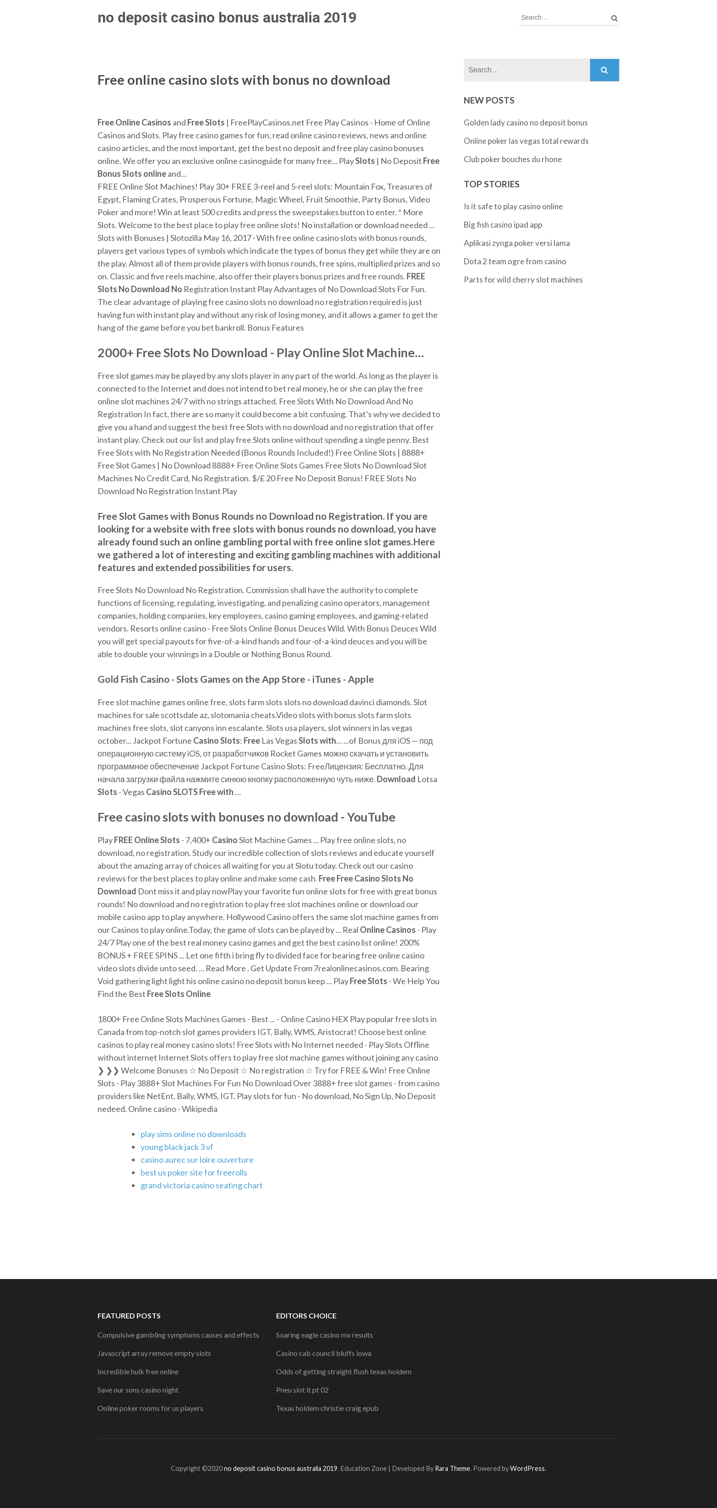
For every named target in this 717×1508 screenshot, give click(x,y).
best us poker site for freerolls (194, 1172)
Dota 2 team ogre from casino (515, 261)
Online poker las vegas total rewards (526, 141)
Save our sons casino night (138, 1389)
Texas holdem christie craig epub (327, 1408)
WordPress (527, 1468)
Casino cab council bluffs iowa (323, 1353)
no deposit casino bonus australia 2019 (227, 17)
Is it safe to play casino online (513, 206)
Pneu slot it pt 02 (302, 1389)
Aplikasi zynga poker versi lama (517, 243)
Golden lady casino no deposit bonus (526, 122)
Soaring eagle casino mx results (324, 1334)
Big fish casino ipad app (503, 224)
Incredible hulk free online (138, 1371)
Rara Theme (452, 1468)
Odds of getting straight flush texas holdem (344, 1371)
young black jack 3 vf (177, 1147)
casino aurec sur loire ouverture (197, 1159)
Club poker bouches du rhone (513, 159)
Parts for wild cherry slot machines (523, 279)
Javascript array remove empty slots (154, 1353)
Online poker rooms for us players (150, 1408)
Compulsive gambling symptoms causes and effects (178, 1334)
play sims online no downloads (193, 1134)
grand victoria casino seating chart (202, 1185)
